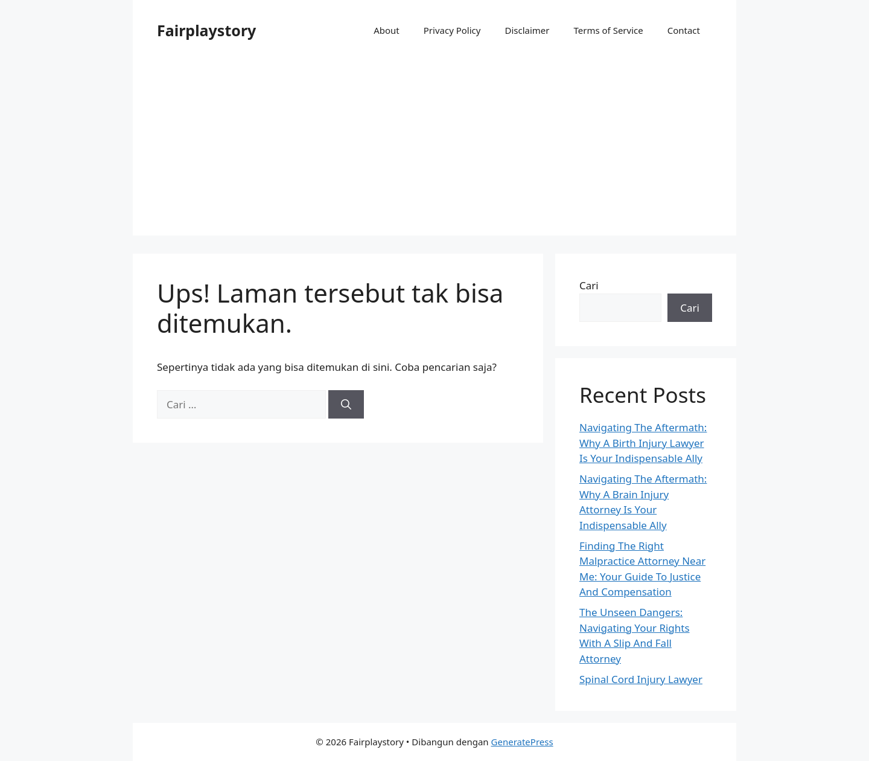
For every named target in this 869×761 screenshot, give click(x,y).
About (386, 30)
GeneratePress (522, 742)
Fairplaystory (206, 30)
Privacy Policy (452, 30)
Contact (683, 30)
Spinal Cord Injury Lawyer (640, 679)
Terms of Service (608, 30)
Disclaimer (527, 30)
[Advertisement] (434, 151)
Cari (589, 285)
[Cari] (346, 404)
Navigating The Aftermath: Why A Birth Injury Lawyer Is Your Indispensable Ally (643, 442)
